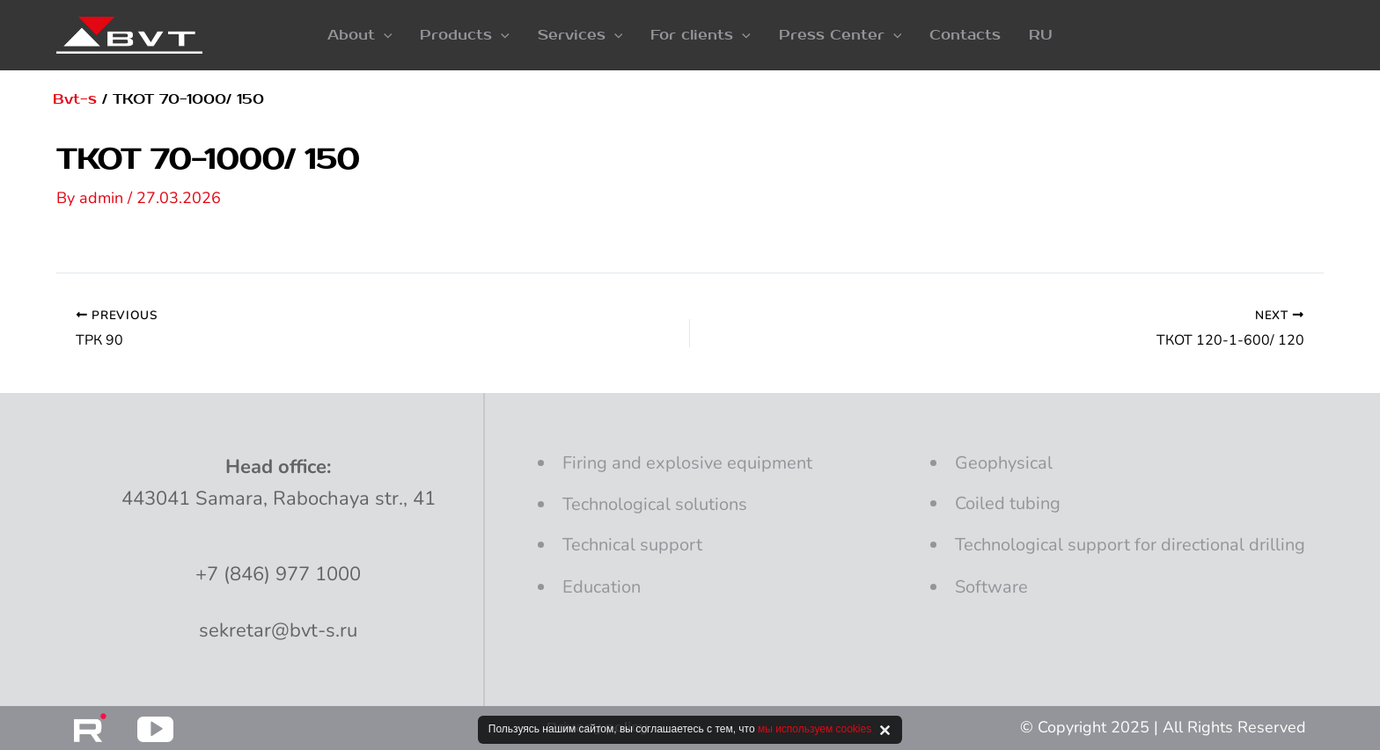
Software (991, 587)
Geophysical (1004, 463)
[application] (384, 35)
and (687, 463)
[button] (360, 35)
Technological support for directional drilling (1130, 545)
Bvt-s (75, 99)
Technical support (632, 545)
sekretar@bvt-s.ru (278, 630)
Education (601, 587)
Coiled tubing (1008, 503)
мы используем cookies (814, 729)
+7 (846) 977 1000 (278, 574)
